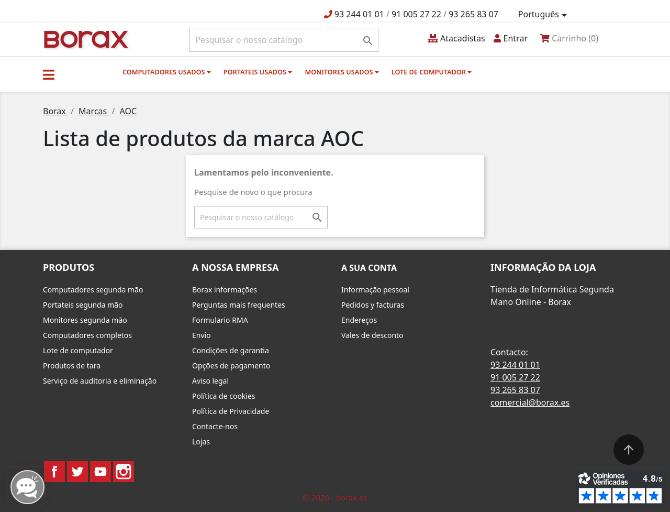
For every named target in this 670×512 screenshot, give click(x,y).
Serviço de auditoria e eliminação (100, 381)
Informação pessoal (375, 290)
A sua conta (369, 268)
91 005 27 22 (416, 14)
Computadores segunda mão (93, 290)
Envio (201, 335)
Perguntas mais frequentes (238, 305)
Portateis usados (258, 72)
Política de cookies (223, 396)
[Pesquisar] (283, 40)
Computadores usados (166, 72)
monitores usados (341, 72)
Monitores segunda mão (85, 320)
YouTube (100, 471)
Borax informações (224, 290)
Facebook (54, 471)
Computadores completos (87, 335)
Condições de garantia (230, 350)
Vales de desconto (372, 335)
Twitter (77, 471)
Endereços (359, 320)
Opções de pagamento (231, 366)
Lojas (201, 441)
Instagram (123, 471)
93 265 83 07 (473, 14)
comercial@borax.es (530, 402)
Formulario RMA (220, 320)
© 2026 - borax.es (335, 497)
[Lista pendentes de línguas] (544, 14)
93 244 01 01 (359, 14)
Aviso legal (210, 381)
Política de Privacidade (230, 411)
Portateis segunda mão (83, 305)
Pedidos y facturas (372, 305)
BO (84, 38)
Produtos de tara (71, 366)
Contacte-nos (215, 426)
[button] (48, 74)
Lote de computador (432, 72)
